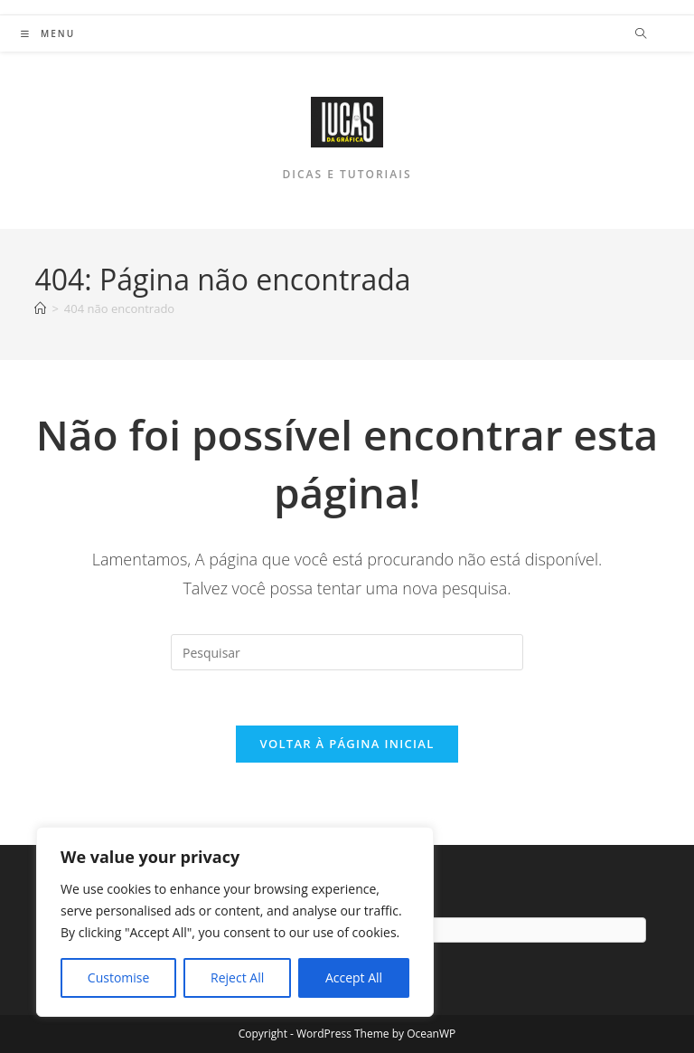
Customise (119, 977)
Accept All (353, 977)
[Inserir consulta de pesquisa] (347, 652)
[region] (235, 922)
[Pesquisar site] (640, 34)
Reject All (237, 977)
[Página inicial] (40, 308)
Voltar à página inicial (346, 743)
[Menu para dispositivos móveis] (48, 33)
